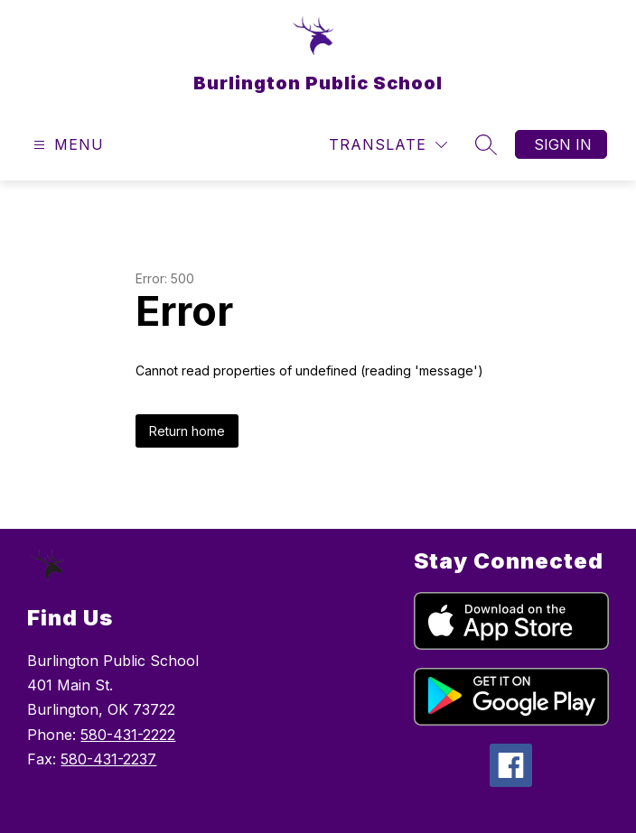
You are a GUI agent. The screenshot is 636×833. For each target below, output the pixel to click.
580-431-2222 (127, 735)
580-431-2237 (108, 759)
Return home (187, 431)
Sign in (563, 144)
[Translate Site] (388, 145)
